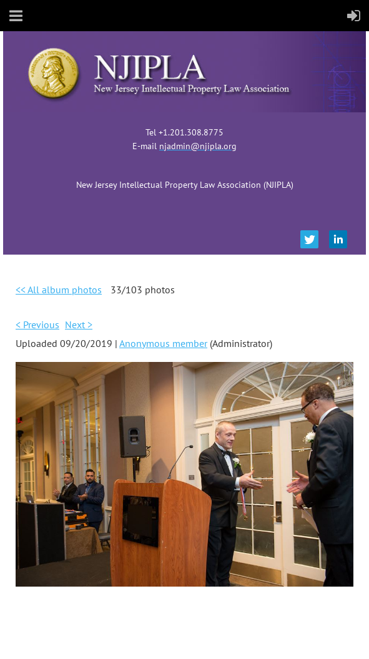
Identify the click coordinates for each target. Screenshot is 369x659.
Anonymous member (163, 343)
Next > (78, 324)
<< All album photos (59, 289)
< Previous (37, 324)
